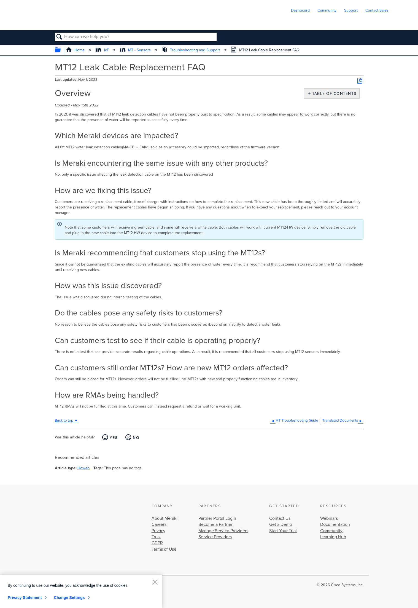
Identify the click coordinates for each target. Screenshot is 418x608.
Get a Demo (280, 524)
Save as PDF (359, 81)
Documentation (335, 524)
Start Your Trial (283, 531)
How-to (83, 468)
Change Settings (69, 597)
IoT (103, 50)
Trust (156, 537)
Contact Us (279, 518)
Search (59, 37)
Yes (114, 437)
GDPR (157, 543)
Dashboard (300, 10)
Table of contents (333, 93)
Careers (159, 524)
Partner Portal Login (217, 518)
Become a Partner (215, 524)
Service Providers (215, 537)
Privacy (158, 531)
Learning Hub (333, 537)
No (136, 437)
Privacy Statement (25, 597)
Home (76, 50)
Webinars (329, 518)
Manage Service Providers (223, 531)
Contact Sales (377, 10)
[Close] (155, 582)
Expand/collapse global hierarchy (61, 50)
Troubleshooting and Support (191, 50)
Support (351, 10)
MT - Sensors (136, 50)
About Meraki (164, 518)
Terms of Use (164, 549)
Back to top (64, 420)
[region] (81, 591)
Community (326, 10)
